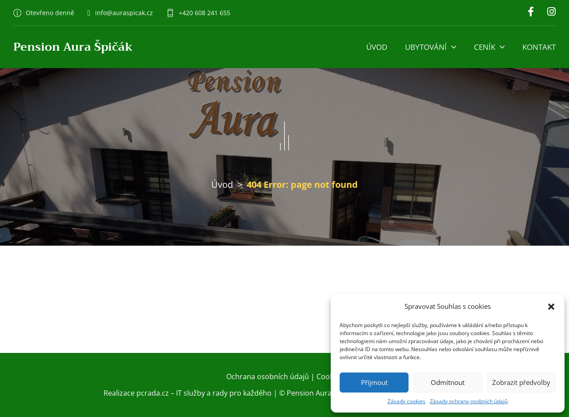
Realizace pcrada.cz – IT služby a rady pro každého (188, 393)
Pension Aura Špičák (73, 47)
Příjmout (374, 382)
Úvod (376, 47)
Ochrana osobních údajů (267, 376)
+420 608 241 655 (204, 12)
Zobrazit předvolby (521, 382)
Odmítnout (448, 382)
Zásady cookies (406, 401)
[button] (551, 306)
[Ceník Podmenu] (502, 47)
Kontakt (539, 47)
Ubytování (426, 47)
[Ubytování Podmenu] (453, 47)
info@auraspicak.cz (124, 12)
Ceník (484, 47)
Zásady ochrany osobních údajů (469, 401)
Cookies (330, 376)
